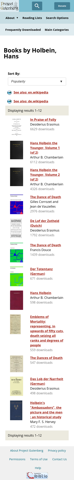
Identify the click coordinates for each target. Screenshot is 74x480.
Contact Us (59, 459)
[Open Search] (37, 6)
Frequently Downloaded (23, 30)
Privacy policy (57, 450)
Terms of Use (39, 459)
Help (38, 468)
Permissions (17, 459)
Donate (62, 5)
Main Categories (57, 30)
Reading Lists (32, 18)
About (12, 17)
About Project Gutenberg (26, 450)
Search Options (57, 18)
